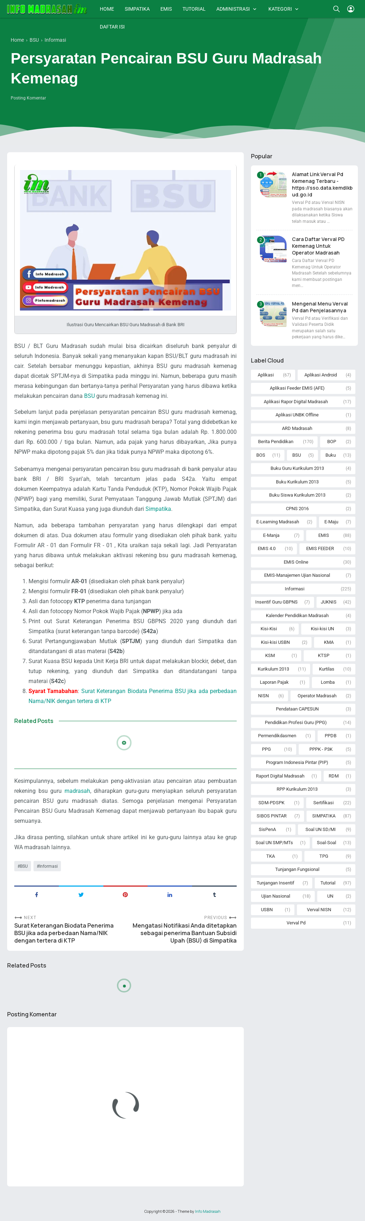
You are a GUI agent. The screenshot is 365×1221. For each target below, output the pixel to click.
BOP (331, 441)
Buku (330, 455)
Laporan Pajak (274, 682)
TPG (323, 856)
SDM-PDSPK (271, 802)
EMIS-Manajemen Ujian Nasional (297, 575)
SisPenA (267, 829)
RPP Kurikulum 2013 (297, 789)
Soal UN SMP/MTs (274, 842)
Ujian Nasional (275, 896)
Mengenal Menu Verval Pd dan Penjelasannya (320, 307)
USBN (267, 909)
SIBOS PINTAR (272, 816)
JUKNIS (328, 602)
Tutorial (327, 883)
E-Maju (331, 521)
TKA (270, 856)
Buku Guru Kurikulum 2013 (297, 468)
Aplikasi (266, 375)
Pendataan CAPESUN (297, 709)
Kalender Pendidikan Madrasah (297, 615)
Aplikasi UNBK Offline (297, 414)
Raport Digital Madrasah (280, 776)
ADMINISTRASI (233, 9)
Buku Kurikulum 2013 (297, 481)
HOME (107, 9)
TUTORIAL (194, 9)
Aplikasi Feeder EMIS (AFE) (297, 388)
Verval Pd (296, 922)
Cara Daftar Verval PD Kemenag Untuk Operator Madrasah (318, 246)
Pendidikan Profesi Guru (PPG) (296, 722)
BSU (89, 396)
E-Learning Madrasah (277, 521)
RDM (334, 776)
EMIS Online (296, 562)
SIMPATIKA (137, 9)
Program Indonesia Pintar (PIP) (297, 762)
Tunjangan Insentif (275, 883)
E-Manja (271, 535)
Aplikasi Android (320, 375)
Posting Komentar (28, 98)
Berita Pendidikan (275, 441)
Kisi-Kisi (269, 628)
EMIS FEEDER (320, 548)
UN (330, 896)
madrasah (77, 791)
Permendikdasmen (277, 735)
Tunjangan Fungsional (297, 869)
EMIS (166, 9)
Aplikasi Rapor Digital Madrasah (296, 401)
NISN (263, 695)
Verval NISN (319, 909)
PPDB (330, 735)
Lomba (328, 682)
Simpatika (158, 509)
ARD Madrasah (297, 428)
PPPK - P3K (321, 749)
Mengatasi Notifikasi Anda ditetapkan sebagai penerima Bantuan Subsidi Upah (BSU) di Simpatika (185, 933)
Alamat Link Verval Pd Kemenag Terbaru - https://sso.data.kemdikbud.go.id (322, 184)
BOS (260, 455)
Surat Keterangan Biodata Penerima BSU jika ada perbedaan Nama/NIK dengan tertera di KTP (64, 933)
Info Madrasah (208, 1211)
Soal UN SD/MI (320, 829)
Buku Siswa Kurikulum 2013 (297, 495)
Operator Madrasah (317, 695)
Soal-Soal (326, 842)
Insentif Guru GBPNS (276, 602)
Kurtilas (326, 669)
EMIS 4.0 (267, 548)
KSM (270, 655)
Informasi (48, 866)
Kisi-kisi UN (322, 628)
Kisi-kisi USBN (275, 642)
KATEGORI (280, 9)
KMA (329, 642)
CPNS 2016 (297, 508)
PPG (266, 749)
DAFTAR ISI (112, 27)
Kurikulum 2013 (273, 669)
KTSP (323, 655)
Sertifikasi (323, 802)
